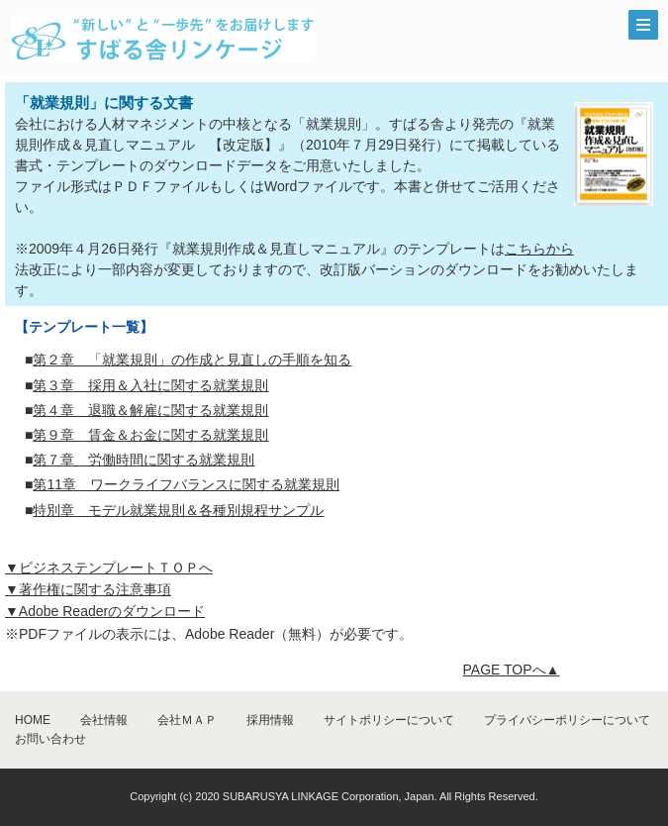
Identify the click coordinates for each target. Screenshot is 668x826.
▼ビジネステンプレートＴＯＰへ (109, 567)
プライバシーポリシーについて (567, 720)
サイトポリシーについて (389, 720)
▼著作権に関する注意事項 (88, 589)
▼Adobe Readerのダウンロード (105, 611)
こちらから (539, 249)
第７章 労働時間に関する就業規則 (143, 459)
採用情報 (270, 720)
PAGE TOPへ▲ (511, 669)
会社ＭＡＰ (187, 720)
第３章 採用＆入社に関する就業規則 (150, 385)
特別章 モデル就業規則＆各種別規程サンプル (178, 510)
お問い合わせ (50, 739)
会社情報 (104, 720)
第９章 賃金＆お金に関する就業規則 (150, 435)
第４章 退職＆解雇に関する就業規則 (150, 410)
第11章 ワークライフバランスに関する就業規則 (186, 484)
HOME (32, 720)
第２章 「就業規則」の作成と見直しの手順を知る (192, 359)
